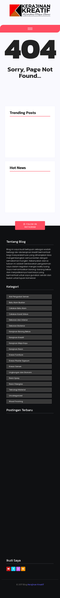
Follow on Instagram (30, 225)
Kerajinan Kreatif (36, 584)
